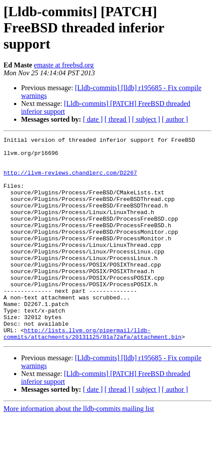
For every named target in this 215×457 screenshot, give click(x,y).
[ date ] (93, 119)
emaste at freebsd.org (63, 65)
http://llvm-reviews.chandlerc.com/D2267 (70, 180)
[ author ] (175, 119)
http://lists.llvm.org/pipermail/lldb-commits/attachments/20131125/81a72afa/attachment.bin (93, 373)
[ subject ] (146, 119)
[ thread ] (117, 119)
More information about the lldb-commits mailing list (79, 449)
